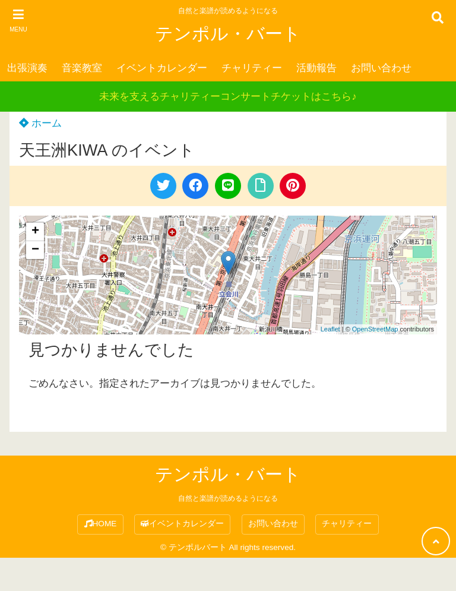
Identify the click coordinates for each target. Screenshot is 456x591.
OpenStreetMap (375, 329)
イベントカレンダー (161, 68)
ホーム (40, 123)
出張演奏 (27, 68)
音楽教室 (82, 68)
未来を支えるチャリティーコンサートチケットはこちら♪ (228, 96)
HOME (100, 523)
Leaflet (330, 329)
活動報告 (316, 68)
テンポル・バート (228, 33)
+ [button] (35, 232)
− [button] (35, 250)
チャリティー (251, 68)
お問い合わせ (381, 68)
